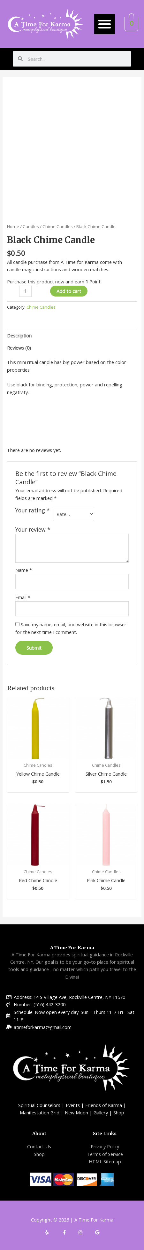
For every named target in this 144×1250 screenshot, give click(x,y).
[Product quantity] (25, 291)
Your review (32, 529)
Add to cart (69, 291)
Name (23, 570)
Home (13, 226)
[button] (104, 24)
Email (22, 597)
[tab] (72, 336)
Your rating (32, 510)
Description (19, 335)
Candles (31, 226)
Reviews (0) (19, 347)
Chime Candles (57, 226)
